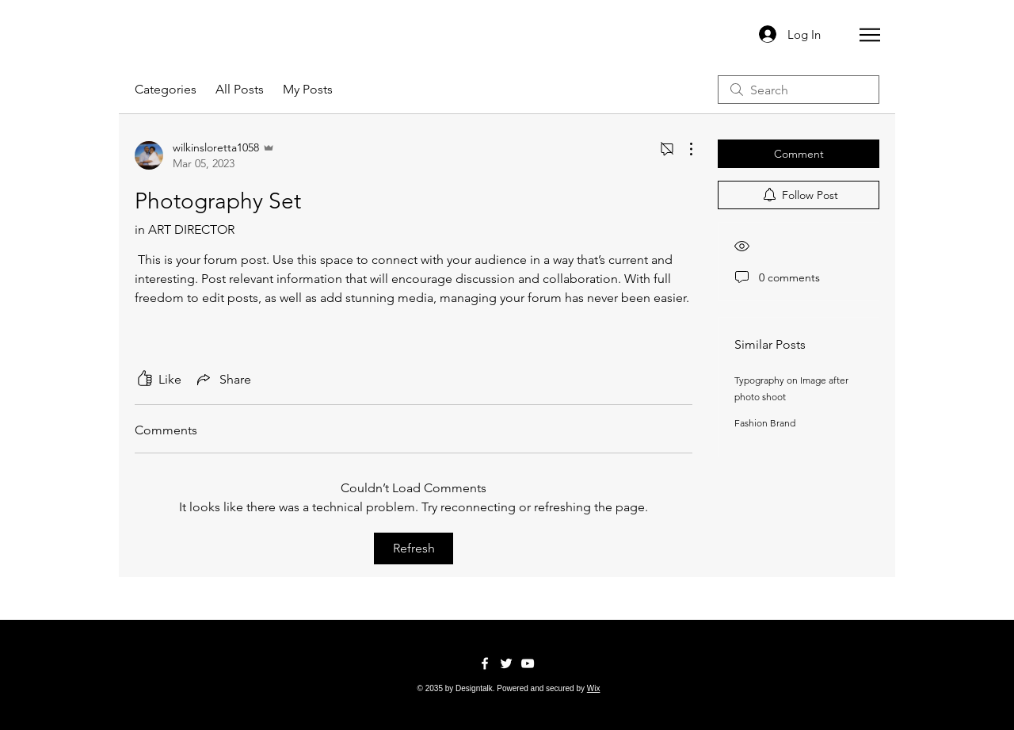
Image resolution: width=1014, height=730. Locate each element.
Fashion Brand (764, 423)
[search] (798, 89)
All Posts (239, 89)
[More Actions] (682, 149)
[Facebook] (485, 663)
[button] (870, 35)
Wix (593, 688)
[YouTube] (528, 663)
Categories (165, 89)
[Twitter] (506, 663)
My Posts (308, 89)
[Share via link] (222, 378)
